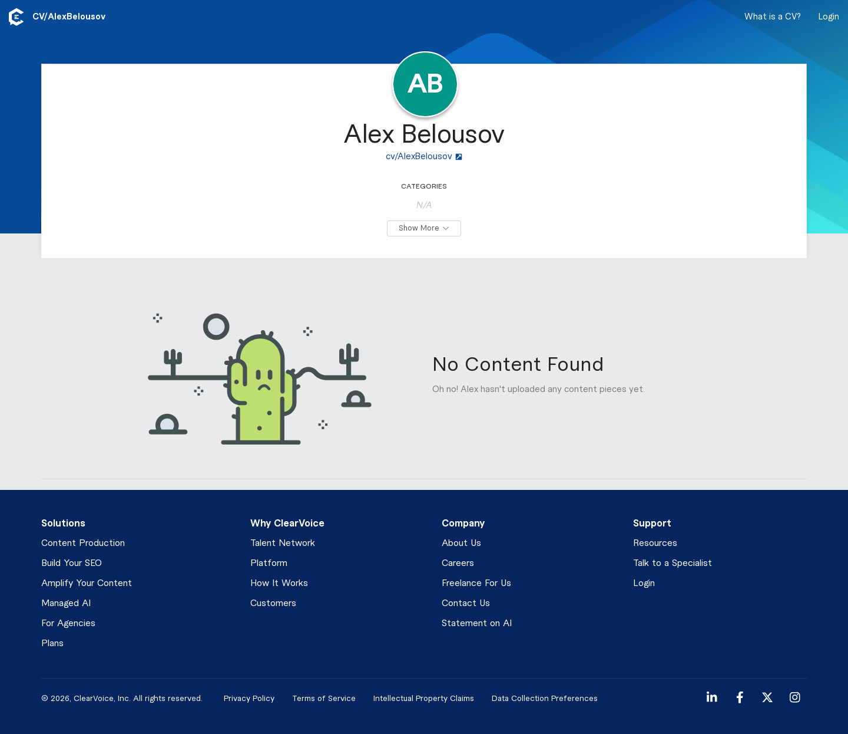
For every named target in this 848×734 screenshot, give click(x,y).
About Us (461, 543)
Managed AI (66, 603)
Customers (273, 603)
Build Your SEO (71, 563)
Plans (52, 643)
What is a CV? (772, 17)
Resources (655, 543)
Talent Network (282, 543)
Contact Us (466, 603)
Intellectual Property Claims (423, 698)
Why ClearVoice (287, 523)
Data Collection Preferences (545, 698)
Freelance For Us (476, 583)
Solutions (63, 523)
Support (652, 523)
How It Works (279, 583)
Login (829, 17)
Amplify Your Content (86, 583)
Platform (268, 563)
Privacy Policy (249, 698)
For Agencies (68, 623)
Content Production (83, 543)
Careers (458, 563)
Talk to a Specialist (672, 563)
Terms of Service (324, 698)
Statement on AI (477, 623)
